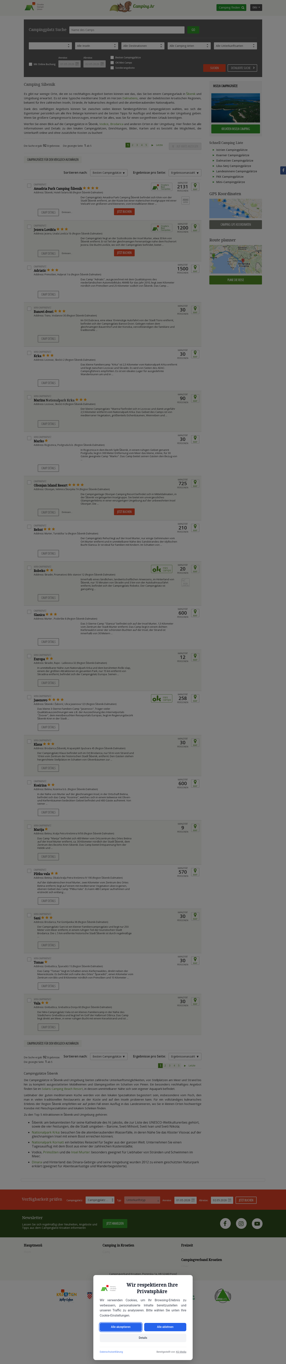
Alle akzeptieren (121, 1326)
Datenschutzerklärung (111, 1352)
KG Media (181, 1352)
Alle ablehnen (165, 1326)
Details (143, 1337)
